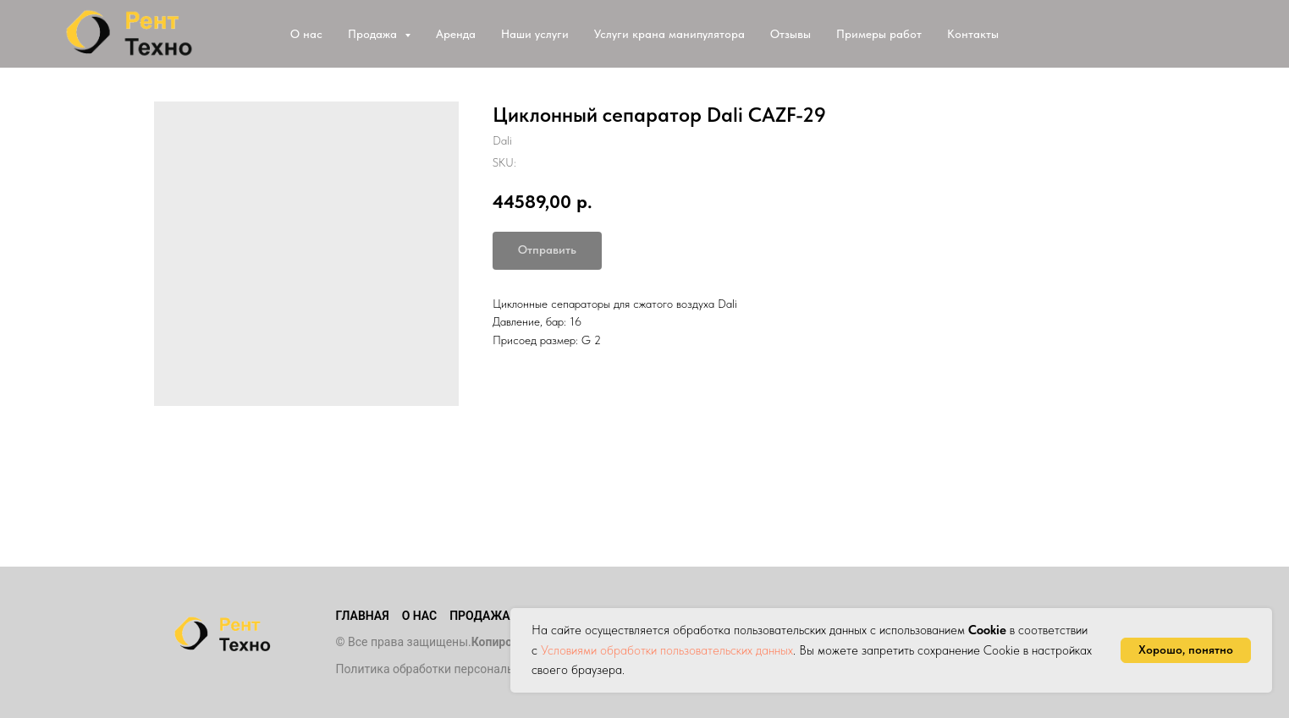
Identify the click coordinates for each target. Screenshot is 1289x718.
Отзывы (790, 34)
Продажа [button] (374, 34)
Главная (362, 615)
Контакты (973, 34)
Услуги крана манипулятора (669, 34)
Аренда (456, 34)
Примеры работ (879, 34)
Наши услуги (535, 34)
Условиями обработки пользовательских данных (667, 650)
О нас (306, 34)
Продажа (479, 615)
